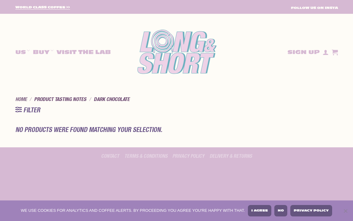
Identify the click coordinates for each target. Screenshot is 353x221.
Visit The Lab (84, 52)
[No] (345, 212)
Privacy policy (188, 156)
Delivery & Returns (231, 156)
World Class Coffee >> (42, 7)
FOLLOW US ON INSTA (314, 8)
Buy (43, 51)
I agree (259, 210)
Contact (110, 156)
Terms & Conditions (145, 156)
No (281, 210)
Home (21, 99)
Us (22, 51)
